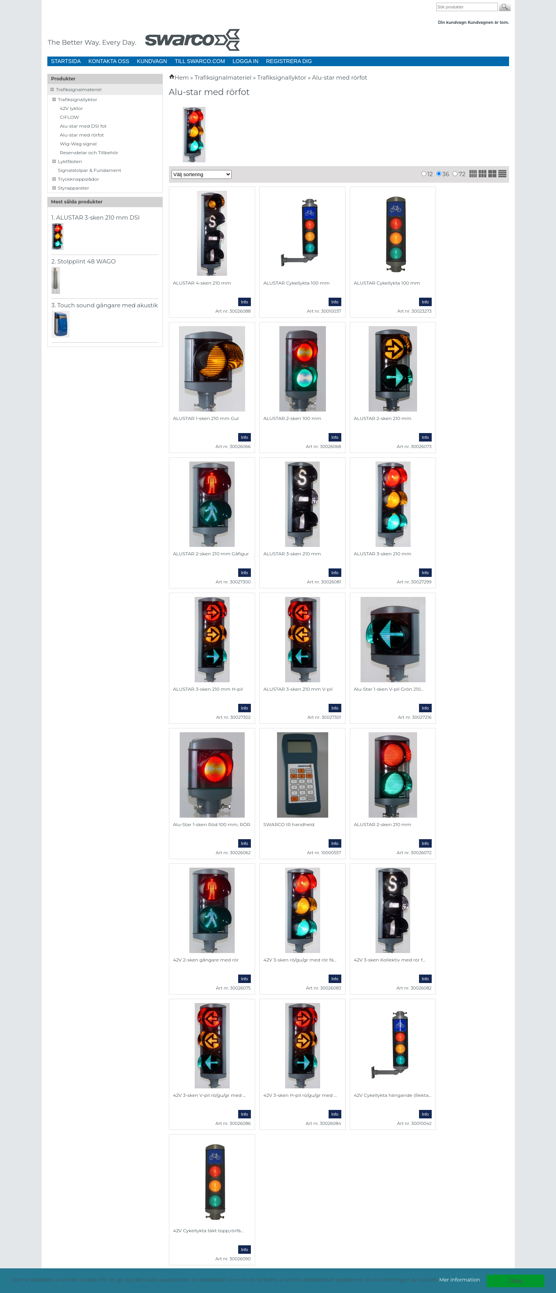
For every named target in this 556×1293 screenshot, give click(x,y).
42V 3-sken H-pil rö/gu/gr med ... (300, 1095)
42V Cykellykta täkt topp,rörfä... (208, 1230)
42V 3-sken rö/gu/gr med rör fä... (300, 960)
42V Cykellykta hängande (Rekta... (393, 1095)
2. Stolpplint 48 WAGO (84, 261)
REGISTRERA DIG (289, 61)
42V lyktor (71, 108)
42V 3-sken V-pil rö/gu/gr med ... (209, 1095)
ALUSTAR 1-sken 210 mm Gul (206, 418)
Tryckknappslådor (78, 179)
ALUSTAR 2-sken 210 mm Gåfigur (211, 554)
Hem (182, 77)
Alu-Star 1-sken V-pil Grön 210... (389, 689)
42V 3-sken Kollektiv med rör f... (390, 960)
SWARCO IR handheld (289, 824)
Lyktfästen (70, 161)
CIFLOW (69, 117)
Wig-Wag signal (78, 144)
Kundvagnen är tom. (488, 22)
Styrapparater (73, 188)
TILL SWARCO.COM (200, 61)
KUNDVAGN (152, 61)
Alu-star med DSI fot (83, 126)
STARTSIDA (66, 61)
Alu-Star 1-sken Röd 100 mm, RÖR (211, 824)
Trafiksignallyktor (77, 99)
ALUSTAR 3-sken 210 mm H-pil (208, 689)
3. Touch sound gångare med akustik (105, 305)
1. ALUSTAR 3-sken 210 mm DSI (96, 217)
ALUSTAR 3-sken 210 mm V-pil (298, 689)
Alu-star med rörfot (82, 135)
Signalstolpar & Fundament (90, 170)
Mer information (459, 1279)
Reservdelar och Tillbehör (89, 152)
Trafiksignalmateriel (79, 89)
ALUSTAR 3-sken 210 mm (383, 554)
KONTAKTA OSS (108, 61)
